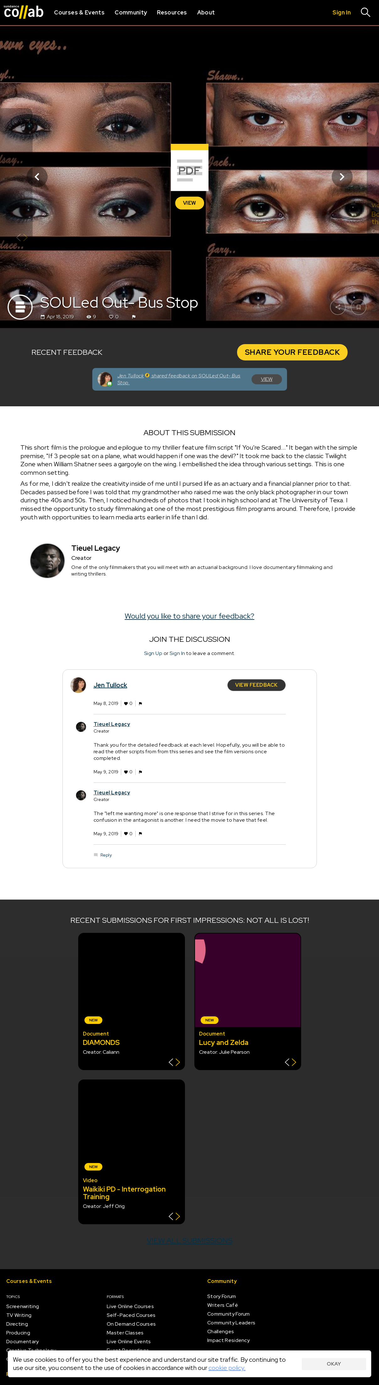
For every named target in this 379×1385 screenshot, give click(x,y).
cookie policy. (227, 1368)
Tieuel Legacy (112, 724)
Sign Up (153, 653)
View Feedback (256, 685)
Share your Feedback (292, 352)
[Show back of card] (22, 238)
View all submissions (189, 1240)
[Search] (366, 12)
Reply (106, 855)
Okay (334, 1364)
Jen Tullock (110, 685)
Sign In (177, 653)
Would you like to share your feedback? (189, 616)
